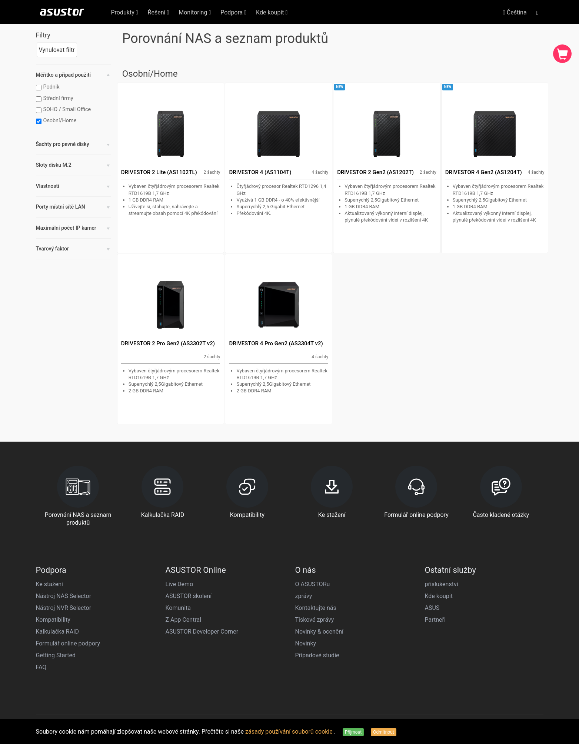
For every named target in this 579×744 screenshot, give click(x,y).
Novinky (305, 643)
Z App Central (184, 619)
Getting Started (56, 655)
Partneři (435, 619)
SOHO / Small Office (64, 109)
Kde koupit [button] (271, 12)
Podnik (49, 87)
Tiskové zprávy (314, 619)
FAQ (41, 667)
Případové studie (317, 655)
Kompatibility (53, 619)
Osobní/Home (57, 120)
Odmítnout (383, 732)
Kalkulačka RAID (57, 631)
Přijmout (353, 732)
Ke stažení (49, 584)
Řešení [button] (158, 12)
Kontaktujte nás (315, 607)
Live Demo (179, 584)
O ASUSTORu (312, 584)
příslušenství (441, 584)
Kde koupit (439, 595)
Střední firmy (55, 98)
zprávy (303, 595)
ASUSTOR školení (189, 595)
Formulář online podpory (68, 643)
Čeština (515, 12)
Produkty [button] (124, 12)
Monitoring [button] (195, 12)
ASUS (432, 607)
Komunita (178, 607)
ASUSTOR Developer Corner (202, 631)
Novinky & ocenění (319, 631)
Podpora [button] (233, 12)
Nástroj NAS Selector (63, 595)
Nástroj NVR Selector (63, 607)
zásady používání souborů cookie (289, 731)
